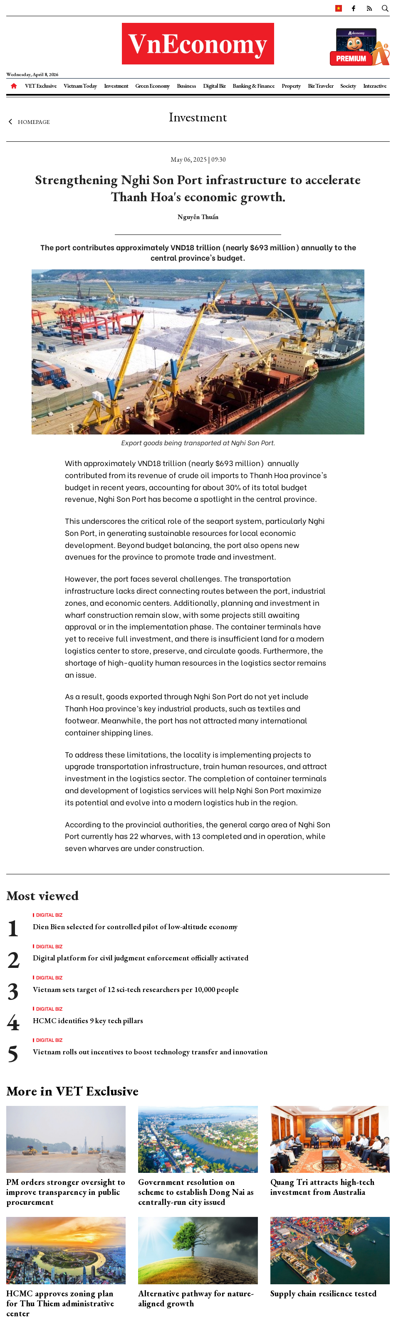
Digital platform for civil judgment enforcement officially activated (140, 957)
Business (186, 85)
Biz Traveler (320, 85)
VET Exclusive (41, 85)
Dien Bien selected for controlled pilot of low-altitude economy (135, 926)
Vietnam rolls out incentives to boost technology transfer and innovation (150, 1051)
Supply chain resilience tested (323, 1293)
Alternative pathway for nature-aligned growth (196, 1298)
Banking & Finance (254, 85)
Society (348, 85)
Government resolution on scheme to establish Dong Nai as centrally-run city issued (196, 1192)
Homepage (28, 122)
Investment (116, 85)
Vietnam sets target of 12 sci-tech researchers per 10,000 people (136, 989)
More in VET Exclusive (72, 1091)
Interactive (374, 85)
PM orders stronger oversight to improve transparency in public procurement (65, 1192)
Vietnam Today (80, 85)
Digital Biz (214, 85)
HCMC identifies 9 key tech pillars (88, 1020)
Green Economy (152, 85)
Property (291, 85)
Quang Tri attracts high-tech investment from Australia (322, 1187)
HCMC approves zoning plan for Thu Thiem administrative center (60, 1303)
